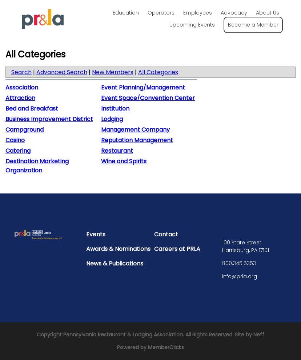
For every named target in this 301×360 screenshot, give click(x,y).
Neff (258, 334)
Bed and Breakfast (31, 108)
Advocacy (234, 12)
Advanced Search (61, 72)
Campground (24, 129)
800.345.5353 (239, 263)
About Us (267, 12)
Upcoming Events (192, 24)
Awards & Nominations (118, 249)
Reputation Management (137, 140)
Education (126, 12)
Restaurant (117, 151)
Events (95, 234)
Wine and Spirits (124, 161)
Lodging (112, 119)
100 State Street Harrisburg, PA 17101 (245, 246)
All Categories (158, 72)
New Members (112, 72)
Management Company (135, 129)
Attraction (20, 98)
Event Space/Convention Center (148, 98)
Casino (15, 140)
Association (21, 87)
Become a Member (253, 24)
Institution (115, 108)
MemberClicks (166, 347)
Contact (166, 234)
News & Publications (114, 263)
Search (21, 72)
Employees (197, 12)
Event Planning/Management (143, 87)
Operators (161, 12)
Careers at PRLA (177, 249)
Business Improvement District (49, 119)
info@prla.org (239, 276)
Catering (18, 151)
